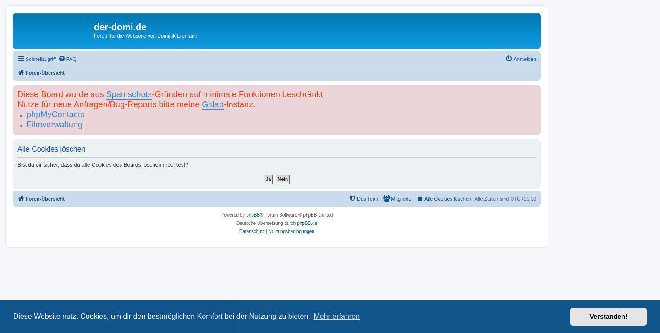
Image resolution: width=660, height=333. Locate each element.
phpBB (253, 215)
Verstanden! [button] (608, 316)
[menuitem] (67, 59)
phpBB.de (307, 223)
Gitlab (212, 104)
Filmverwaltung (54, 124)
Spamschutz (129, 94)
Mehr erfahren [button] (337, 316)
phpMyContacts (55, 114)
